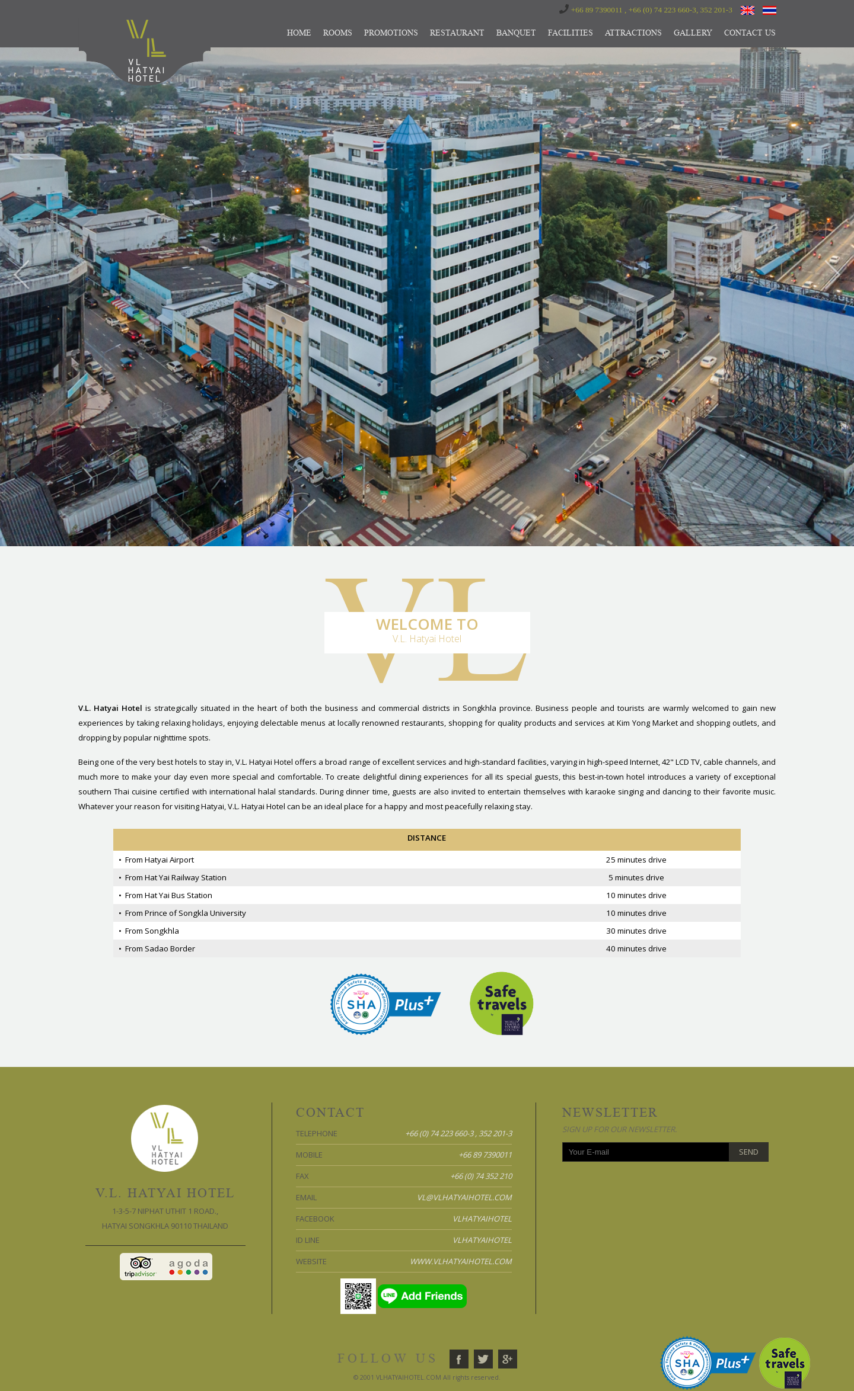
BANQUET (516, 32)
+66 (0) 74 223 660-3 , (441, 1133)
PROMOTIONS (391, 32)
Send (749, 1151)
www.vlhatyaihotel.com (461, 1261)
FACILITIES (570, 32)
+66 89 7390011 (597, 9)
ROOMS (337, 32)
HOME (299, 32)
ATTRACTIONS (633, 32)
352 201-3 (716, 9)
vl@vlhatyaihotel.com (464, 1197)
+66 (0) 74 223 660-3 (662, 9)
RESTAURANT (457, 32)
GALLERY (693, 32)
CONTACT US (750, 32)
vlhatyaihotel (482, 1218)
